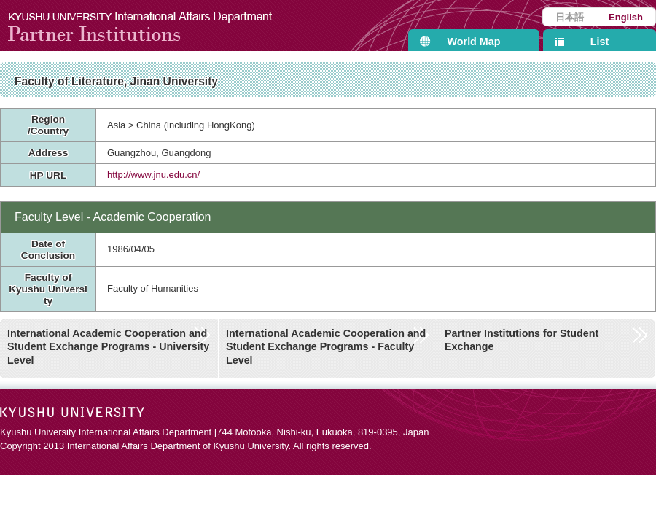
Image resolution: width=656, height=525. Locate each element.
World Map (474, 41)
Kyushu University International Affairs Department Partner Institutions (149, 25)
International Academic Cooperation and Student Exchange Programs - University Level (108, 346)
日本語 (569, 17)
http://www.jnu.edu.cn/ (153, 174)
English (626, 17)
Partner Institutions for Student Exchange (521, 340)
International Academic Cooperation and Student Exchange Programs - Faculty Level (326, 346)
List (599, 41)
